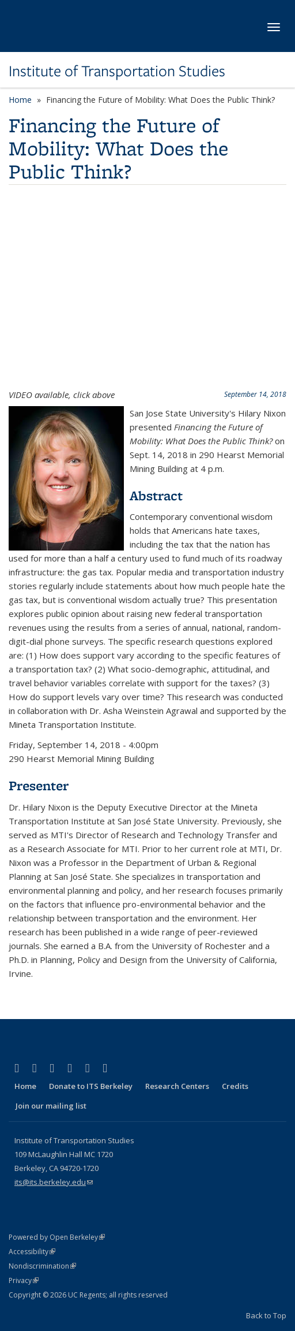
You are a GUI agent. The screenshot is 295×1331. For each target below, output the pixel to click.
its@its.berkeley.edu (53, 1182)
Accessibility (32, 1251)
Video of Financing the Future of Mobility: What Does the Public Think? (147, 289)
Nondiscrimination (42, 1266)
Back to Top (266, 1315)
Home (20, 99)
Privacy (24, 1280)
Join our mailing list (51, 1106)
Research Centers (177, 1086)
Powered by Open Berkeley (57, 1237)
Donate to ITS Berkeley (91, 1086)
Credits (235, 1086)
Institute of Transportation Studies (117, 71)
